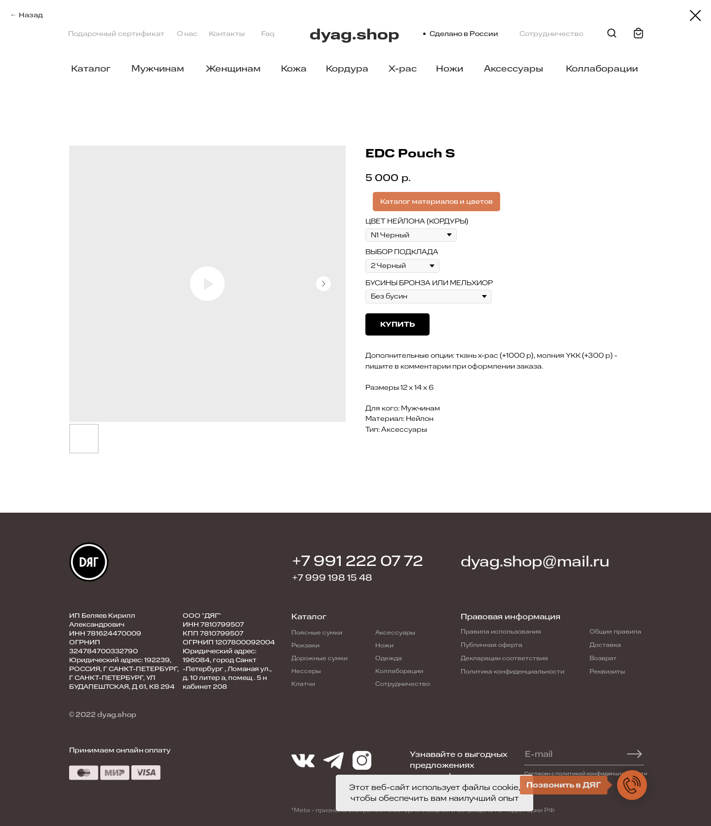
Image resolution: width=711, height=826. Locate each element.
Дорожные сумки (319, 658)
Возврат (603, 658)
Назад (31, 15)
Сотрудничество (551, 33)
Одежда (388, 658)
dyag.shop (354, 35)
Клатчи (303, 684)
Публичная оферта (491, 645)
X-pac (403, 69)
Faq (268, 33)
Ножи (449, 69)
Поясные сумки (316, 633)
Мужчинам (157, 69)
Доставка (605, 645)
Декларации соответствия (504, 658)
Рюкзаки (305, 645)
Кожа (294, 69)
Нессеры (306, 671)
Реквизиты (607, 672)
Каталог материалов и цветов (436, 201)
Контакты (227, 33)
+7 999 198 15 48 (332, 578)
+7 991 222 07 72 (357, 561)
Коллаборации (602, 69)
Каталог (91, 69)
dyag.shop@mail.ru (535, 562)
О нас (187, 33)
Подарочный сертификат (116, 33)
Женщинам (233, 69)
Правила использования (501, 632)
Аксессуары (513, 69)
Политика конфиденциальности (512, 672)
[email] (579, 754)
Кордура (347, 69)
